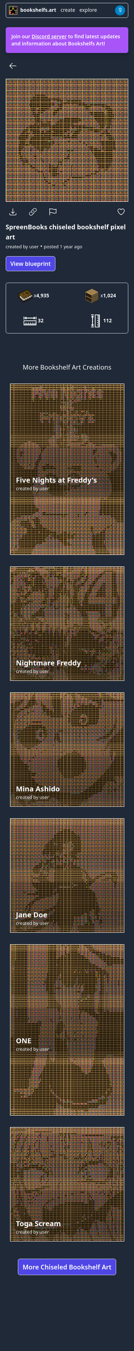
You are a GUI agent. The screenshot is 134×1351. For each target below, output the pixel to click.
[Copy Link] (33, 212)
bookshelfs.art (32, 9)
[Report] (53, 212)
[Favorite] (121, 212)
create (67, 9)
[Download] (13, 212)
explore (88, 9)
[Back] (13, 66)
